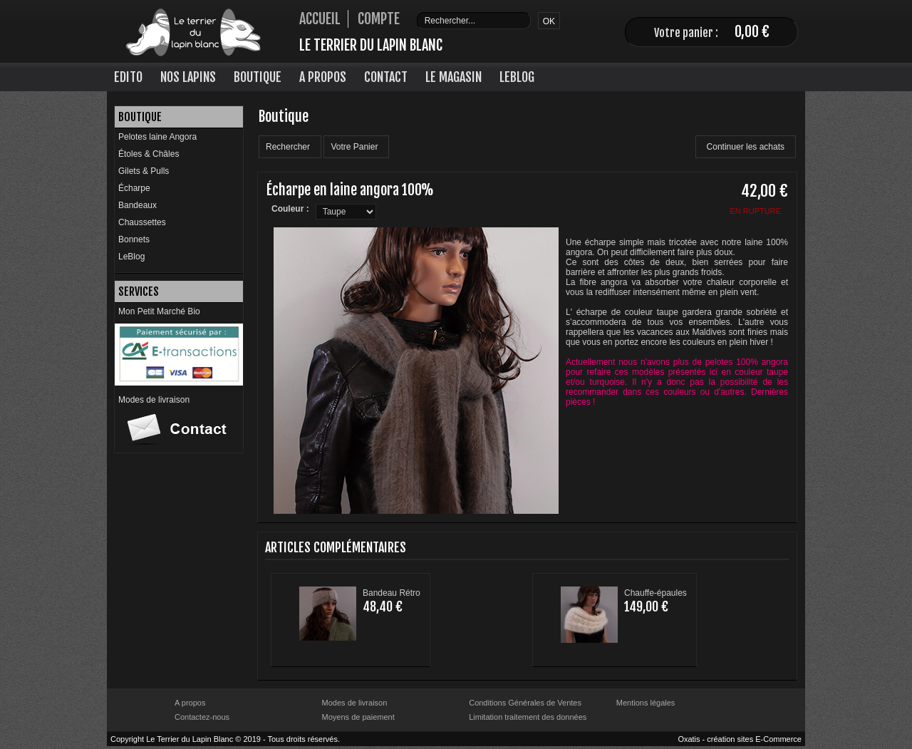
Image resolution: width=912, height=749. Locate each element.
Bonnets (134, 239)
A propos (190, 702)
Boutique (257, 77)
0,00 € (752, 32)
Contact (386, 77)
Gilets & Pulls (143, 171)
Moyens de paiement (358, 717)
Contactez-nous (202, 717)
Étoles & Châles (148, 154)
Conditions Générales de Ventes (525, 702)
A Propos (322, 77)
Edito (128, 77)
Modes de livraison (154, 400)
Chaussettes (142, 222)
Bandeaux (137, 205)
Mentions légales (645, 702)
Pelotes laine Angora (157, 137)
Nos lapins (188, 77)
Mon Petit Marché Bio (159, 311)
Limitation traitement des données (527, 717)
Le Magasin (453, 77)
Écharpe (134, 188)
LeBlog (516, 77)
